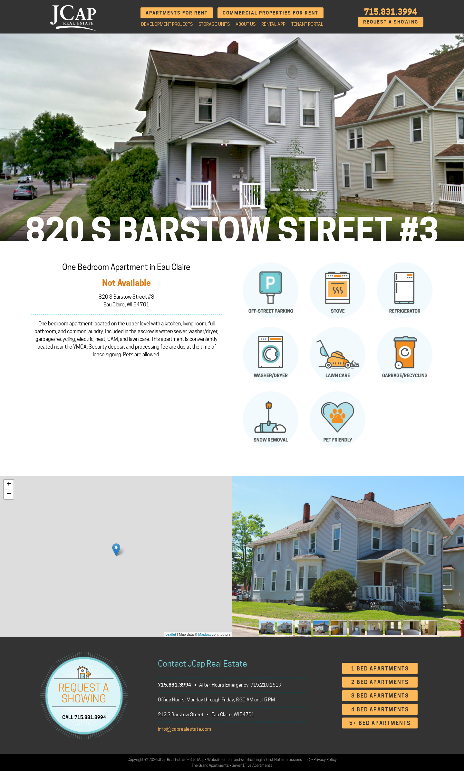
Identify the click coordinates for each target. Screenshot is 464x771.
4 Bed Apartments (380, 710)
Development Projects (167, 24)
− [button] (9, 494)
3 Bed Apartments (380, 696)
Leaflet (170, 634)
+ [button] (9, 484)
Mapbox (204, 634)
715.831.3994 (390, 12)
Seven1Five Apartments (252, 765)
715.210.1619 (265, 685)
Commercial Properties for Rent (270, 12)
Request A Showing (390, 21)
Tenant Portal (307, 24)
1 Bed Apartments (380, 669)
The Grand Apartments (210, 765)
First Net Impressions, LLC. (288, 759)
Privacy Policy (325, 759)
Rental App (273, 24)
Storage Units (214, 24)
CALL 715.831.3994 (84, 717)
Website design (220, 759)
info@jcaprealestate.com (184, 729)
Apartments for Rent (177, 12)
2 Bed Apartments (380, 682)
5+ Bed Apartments (380, 723)
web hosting (250, 759)
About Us (246, 24)
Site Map (196, 759)
